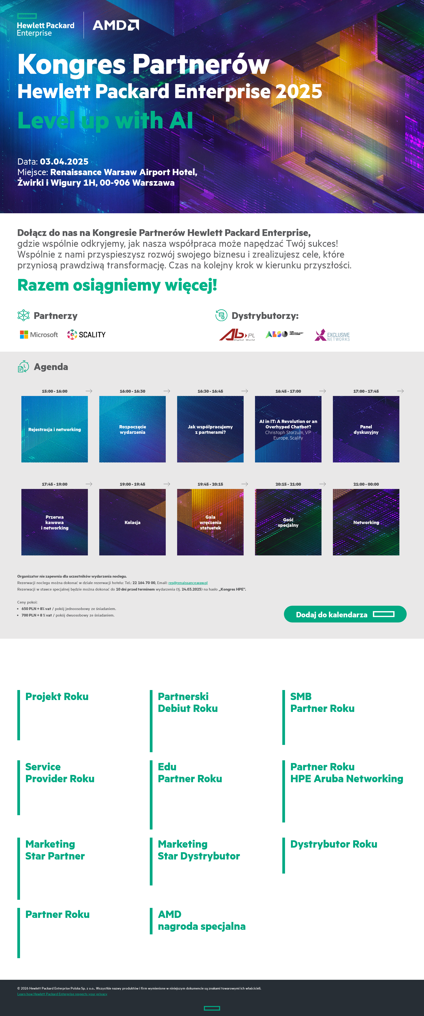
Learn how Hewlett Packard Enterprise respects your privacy (62, 993)
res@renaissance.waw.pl (188, 582)
